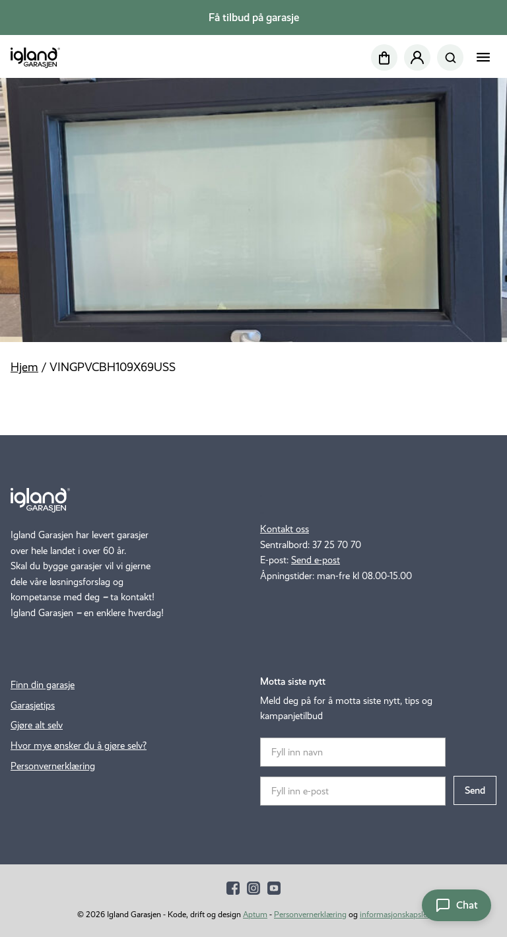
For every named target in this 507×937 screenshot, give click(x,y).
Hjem (24, 367)
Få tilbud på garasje (254, 17)
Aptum (255, 914)
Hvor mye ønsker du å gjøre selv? (79, 745)
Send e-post (315, 560)
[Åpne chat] (456, 905)
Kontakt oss (284, 529)
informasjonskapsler (395, 914)
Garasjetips (33, 705)
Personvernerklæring (53, 766)
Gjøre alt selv (37, 725)
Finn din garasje (43, 685)
